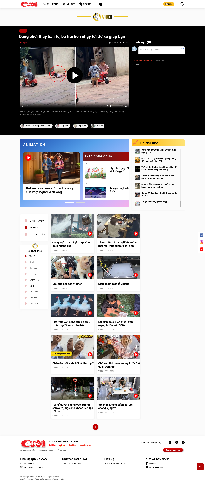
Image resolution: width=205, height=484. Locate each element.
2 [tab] (80, 202)
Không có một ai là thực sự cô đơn (123, 190)
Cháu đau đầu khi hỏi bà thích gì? (73, 363)
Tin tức (32, 274)
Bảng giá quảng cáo (173, 450)
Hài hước (33, 268)
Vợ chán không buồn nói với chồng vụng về (115, 406)
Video (23, 31)
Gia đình (33, 286)
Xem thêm (136, 64)
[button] (100, 5)
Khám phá (34, 280)
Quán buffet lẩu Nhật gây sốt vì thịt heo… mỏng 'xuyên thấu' (157, 185)
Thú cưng (33, 291)
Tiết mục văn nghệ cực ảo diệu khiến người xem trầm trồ (71, 323)
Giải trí (32, 262)
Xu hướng (50, 4)
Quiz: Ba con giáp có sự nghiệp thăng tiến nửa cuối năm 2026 (158, 159)
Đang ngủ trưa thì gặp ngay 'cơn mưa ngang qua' (158, 151)
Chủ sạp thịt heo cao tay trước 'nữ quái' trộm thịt (119, 365)
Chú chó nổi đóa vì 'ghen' (67, 284)
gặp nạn (82, 125)
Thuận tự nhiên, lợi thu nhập (154, 201)
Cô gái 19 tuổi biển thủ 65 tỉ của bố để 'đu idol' (159, 194)
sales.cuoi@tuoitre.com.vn (31, 467)
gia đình (99, 125)
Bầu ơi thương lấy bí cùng (37, 125)
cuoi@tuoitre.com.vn (71, 463)
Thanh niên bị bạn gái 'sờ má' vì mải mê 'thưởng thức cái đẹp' (157, 177)
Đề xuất (85, 4)
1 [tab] (69, 202)
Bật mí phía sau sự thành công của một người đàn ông (49, 190)
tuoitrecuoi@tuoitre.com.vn (116, 463)
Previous (19, 176)
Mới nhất (34, 227)
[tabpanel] (51, 176)
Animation (33, 303)
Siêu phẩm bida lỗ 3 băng (113, 284)
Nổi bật (69, 4)
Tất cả (32, 256)
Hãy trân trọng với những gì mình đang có (124, 170)
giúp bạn (64, 125)
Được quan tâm (37, 221)
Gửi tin (169, 4)
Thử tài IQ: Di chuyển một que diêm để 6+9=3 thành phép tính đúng (159, 168)
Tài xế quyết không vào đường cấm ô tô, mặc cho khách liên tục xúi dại (72, 408)
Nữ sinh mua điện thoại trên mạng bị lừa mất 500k (115, 323)
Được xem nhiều (37, 234)
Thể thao (33, 297)
